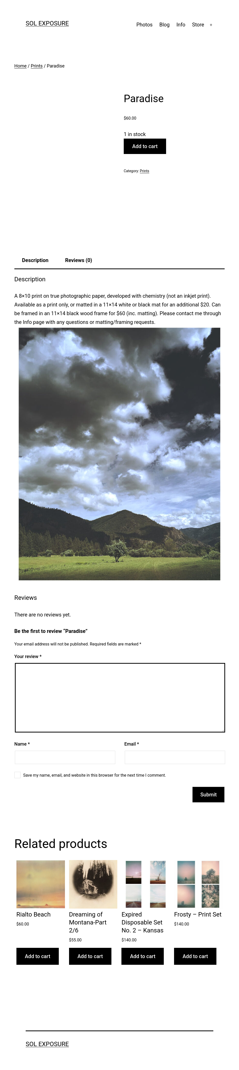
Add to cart (145, 146)
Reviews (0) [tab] (78, 260)
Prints (37, 66)
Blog (164, 25)
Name (22, 744)
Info (180, 25)
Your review (28, 656)
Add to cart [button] (37, 956)
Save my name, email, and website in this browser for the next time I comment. (94, 775)
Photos (144, 25)
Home (20, 66)
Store (198, 25)
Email (131, 744)
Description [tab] (35, 260)
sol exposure (47, 23)
